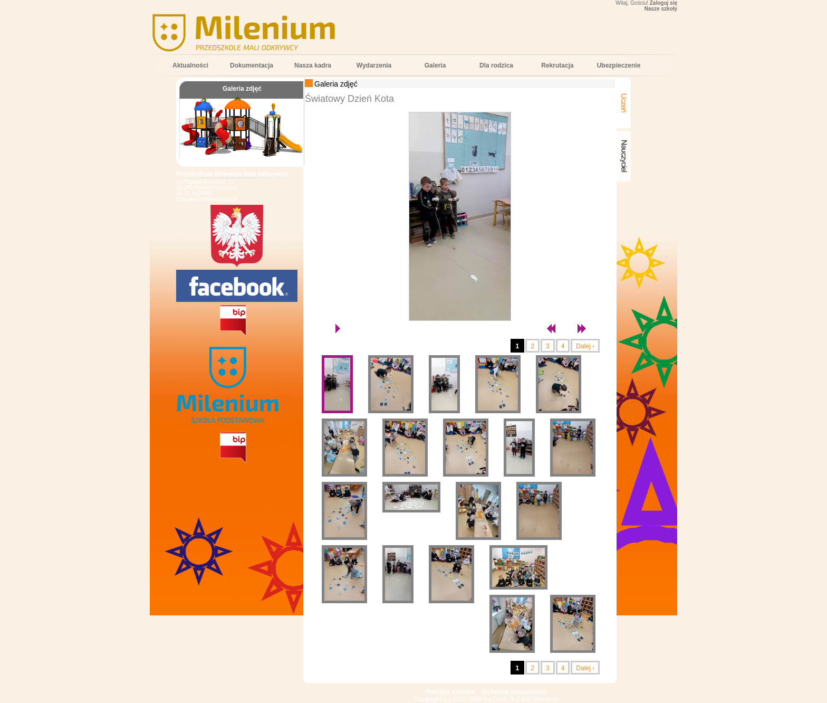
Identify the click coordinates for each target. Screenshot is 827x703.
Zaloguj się (663, 3)
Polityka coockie (450, 692)
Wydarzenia (374, 65)
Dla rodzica (496, 65)
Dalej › (585, 346)
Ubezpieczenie (619, 65)
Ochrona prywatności (514, 692)
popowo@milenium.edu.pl (206, 199)
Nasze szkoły (661, 9)
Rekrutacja (557, 65)
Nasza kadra (312, 65)
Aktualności (190, 65)
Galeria (435, 65)
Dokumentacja (251, 65)
